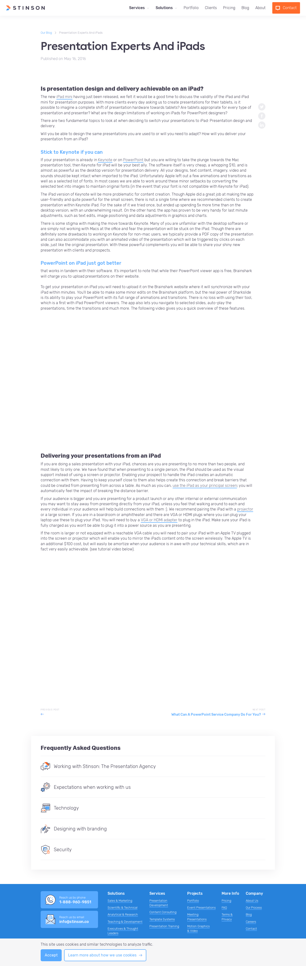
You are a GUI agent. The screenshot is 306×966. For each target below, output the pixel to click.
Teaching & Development (125, 921)
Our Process (254, 907)
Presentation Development (158, 903)
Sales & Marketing (120, 900)
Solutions (164, 7)
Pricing (229, 7)
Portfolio (191, 7)
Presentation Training (164, 926)
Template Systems (162, 919)
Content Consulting (162, 912)
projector (245, 509)
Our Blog (46, 32)
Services (137, 7)
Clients (211, 7)
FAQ (224, 907)
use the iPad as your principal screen (205, 485)
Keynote (105, 160)
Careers (251, 921)
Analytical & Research (123, 914)
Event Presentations (201, 907)
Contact (251, 928)
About (260, 7)
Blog (245, 7)
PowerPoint (133, 160)
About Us (252, 900)
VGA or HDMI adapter (159, 520)
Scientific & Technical (122, 907)
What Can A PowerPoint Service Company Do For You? (216, 715)
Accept (51, 955)
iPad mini (64, 96)
